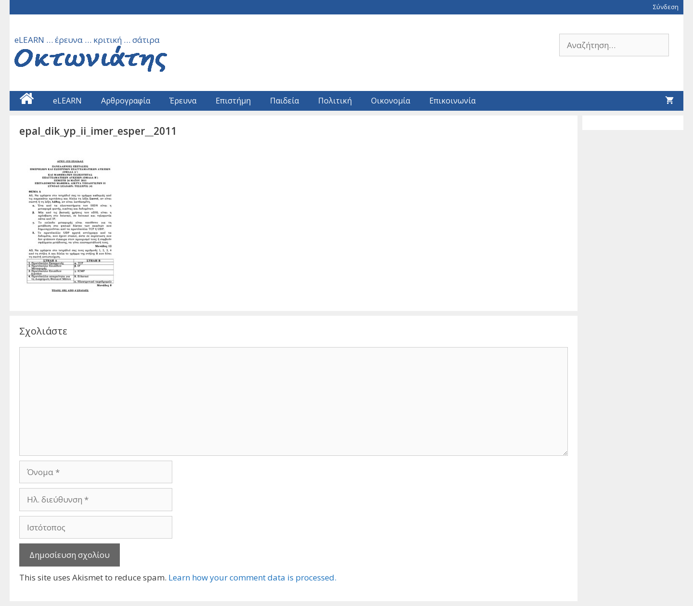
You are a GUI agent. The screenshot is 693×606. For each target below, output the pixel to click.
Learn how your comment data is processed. (252, 577)
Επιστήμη (233, 100)
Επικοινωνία (452, 100)
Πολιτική (335, 100)
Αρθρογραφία (125, 100)
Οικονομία (390, 100)
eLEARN (67, 100)
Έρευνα (182, 100)
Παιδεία (284, 100)
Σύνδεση (666, 6)
